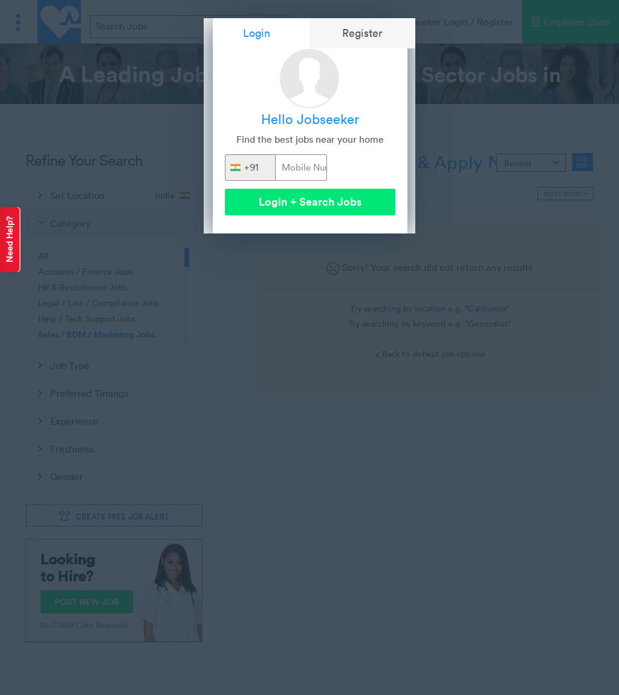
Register (362, 33)
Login (256, 33)
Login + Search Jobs (310, 202)
